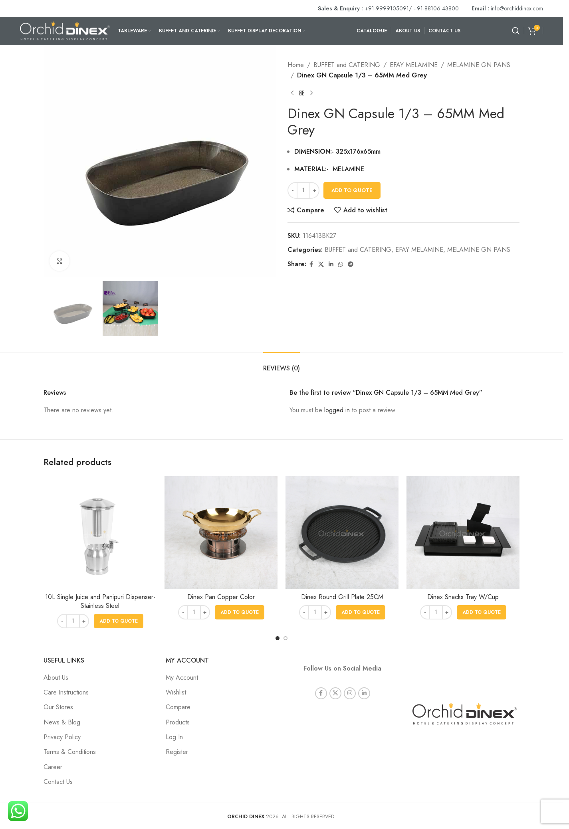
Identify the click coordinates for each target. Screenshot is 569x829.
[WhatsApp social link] (340, 264)
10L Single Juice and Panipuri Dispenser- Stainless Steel (100, 601)
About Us (56, 677)
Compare (178, 707)
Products (178, 722)
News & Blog (62, 722)
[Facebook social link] (311, 264)
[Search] (516, 31)
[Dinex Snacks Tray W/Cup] (462, 532)
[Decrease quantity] (292, 190)
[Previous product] (292, 93)
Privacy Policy (62, 737)
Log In (174, 737)
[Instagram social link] (350, 683)
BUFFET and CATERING (346, 64)
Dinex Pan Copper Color (221, 596)
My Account (182, 677)
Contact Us (58, 781)
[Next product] (311, 93)
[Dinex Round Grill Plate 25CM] (341, 532)
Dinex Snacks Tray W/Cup (463, 596)
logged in (337, 410)
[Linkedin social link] (331, 264)
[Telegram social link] (350, 264)
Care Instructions (66, 692)
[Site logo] (65, 30)
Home (295, 64)
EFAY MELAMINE (414, 64)
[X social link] (321, 264)
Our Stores (58, 707)
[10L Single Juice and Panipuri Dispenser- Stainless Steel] (100, 532)
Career (53, 767)
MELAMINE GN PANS (478, 64)
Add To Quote (352, 190)
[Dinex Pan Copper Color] (221, 532)
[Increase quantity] (314, 190)
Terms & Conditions (70, 751)
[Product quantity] (303, 190)
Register (177, 751)
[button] (118, 621)
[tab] (281, 364)
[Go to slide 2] (285, 638)
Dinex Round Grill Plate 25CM (342, 596)
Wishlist (176, 692)
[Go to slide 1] (278, 638)
